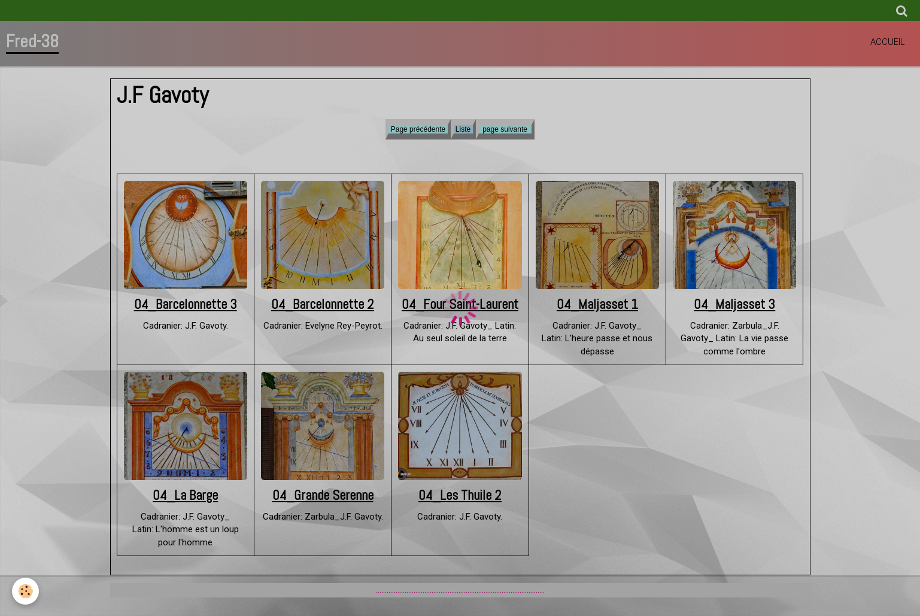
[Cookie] (25, 591)
